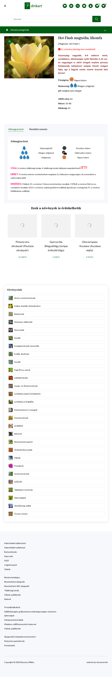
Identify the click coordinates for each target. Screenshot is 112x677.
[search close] (104, 5)
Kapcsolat (8, 556)
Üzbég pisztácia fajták (13, 619)
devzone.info (102, 662)
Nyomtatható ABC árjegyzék (16, 585)
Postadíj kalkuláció (12, 607)
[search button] (96, 19)
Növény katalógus (12, 577)
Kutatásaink (9, 645)
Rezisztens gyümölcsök (14, 640)
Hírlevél (7, 599)
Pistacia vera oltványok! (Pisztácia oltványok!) (22, 245)
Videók (7, 569)
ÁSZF (6, 560)
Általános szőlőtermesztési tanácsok (20, 624)
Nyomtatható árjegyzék (14, 581)
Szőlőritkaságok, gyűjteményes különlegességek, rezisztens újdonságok (30, 613)
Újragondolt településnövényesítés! (20, 636)
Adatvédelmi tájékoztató (15, 543)
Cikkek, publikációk (12, 594)
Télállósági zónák (11, 590)
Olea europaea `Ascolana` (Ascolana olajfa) (90, 245)
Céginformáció (10, 564)
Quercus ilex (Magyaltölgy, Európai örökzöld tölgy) (56, 245)
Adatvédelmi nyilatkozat (14, 547)
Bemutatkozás (10, 551)
